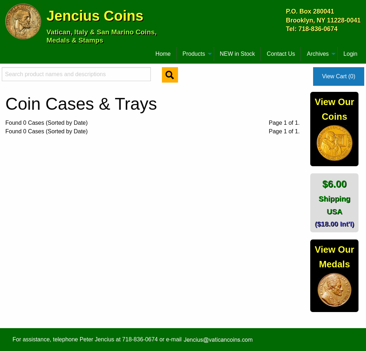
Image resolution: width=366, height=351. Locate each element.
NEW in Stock (237, 54)
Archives (317, 54)
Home (163, 54)
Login (350, 54)
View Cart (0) (338, 76)
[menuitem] (8, 51)
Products (194, 54)
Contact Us (281, 54)
